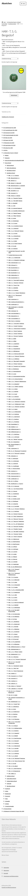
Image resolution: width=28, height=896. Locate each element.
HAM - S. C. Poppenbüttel (14, 348)
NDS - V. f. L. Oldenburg (13, 629)
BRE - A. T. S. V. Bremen (13, 175)
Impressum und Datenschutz (11, 876)
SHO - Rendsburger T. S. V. (14, 701)
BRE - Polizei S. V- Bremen (14, 195)
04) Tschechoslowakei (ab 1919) (10, 135)
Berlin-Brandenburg (11, 168)
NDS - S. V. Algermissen (13, 539)
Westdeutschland (11, 786)
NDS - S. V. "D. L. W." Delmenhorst (16, 524)
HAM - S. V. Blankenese (13, 369)
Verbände (9, 783)
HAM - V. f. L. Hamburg (13, 419)
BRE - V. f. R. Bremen (13, 248)
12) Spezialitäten (7, 808)
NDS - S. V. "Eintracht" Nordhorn (15, 526)
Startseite (6, 867)
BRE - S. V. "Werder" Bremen (14, 213)
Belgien (7, 155)
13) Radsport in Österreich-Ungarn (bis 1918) (13, 811)
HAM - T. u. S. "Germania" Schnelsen (16, 401)
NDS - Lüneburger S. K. (13, 478)
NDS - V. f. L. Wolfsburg (13, 636)
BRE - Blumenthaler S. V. (13, 178)
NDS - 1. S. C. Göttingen (13, 437)
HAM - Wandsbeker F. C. (13, 424)
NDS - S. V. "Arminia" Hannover (15, 514)
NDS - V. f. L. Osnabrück (13, 631)
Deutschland (4, 24)
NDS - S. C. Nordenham (13, 493)
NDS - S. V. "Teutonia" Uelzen (15, 534)
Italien (6, 791)
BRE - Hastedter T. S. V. (13, 190)
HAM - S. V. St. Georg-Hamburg (15, 379)
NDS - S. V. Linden (12, 554)
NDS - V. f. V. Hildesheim (13, 644)
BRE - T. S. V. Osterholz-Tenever (15, 226)
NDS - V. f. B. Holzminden (14, 614)
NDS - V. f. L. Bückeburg (13, 621)
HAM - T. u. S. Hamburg (13, 414)
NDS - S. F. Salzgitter (13, 503)
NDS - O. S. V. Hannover (13, 486)
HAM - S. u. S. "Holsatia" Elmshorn (16, 356)
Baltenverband (10, 165)
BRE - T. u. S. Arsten (12, 233)
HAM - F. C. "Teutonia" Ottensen (15, 282)
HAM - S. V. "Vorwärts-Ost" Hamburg (16, 366)
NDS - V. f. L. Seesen (12, 634)
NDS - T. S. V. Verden (13, 587)
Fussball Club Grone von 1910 (15, 255)
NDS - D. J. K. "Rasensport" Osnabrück (17, 451)
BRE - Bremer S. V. (12, 180)
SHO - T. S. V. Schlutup (13, 743)
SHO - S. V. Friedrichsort (13, 711)
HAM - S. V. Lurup (12, 374)
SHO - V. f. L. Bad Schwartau (14, 768)
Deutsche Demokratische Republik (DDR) (14, 160)
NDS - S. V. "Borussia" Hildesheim (16, 521)
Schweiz (7, 803)
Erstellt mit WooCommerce (9, 887)
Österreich (7, 796)
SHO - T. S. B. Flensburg (13, 719)
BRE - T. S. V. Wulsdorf (13, 228)
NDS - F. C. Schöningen (13, 461)
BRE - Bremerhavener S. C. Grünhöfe (16, 185)
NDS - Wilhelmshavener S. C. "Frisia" (16, 646)
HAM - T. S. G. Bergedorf (13, 384)
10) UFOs (5, 150)
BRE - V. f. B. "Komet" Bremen (15, 243)
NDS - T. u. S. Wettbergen (14, 607)
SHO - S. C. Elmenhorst (13, 706)
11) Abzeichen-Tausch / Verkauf (14, 22)
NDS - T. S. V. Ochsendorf (14, 585)
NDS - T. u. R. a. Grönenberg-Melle (16, 590)
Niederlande (8, 793)
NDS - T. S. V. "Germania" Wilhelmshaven (14, 574)
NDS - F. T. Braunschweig (14, 468)
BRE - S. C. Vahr (11, 205)
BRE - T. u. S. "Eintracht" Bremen (15, 231)
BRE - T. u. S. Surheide (13, 238)
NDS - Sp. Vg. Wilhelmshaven (15, 566)
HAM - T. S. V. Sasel (12, 394)
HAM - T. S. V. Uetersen (13, 396)
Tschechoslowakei (9, 806)
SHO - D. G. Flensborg (13, 656)
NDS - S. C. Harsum (12, 491)
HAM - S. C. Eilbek (12, 341)
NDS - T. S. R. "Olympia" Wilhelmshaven (13, 570)
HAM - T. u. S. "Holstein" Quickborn (16, 406)
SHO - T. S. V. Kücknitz (13, 730)
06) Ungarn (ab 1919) (8, 140)
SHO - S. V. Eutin (12, 709)
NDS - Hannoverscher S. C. (14, 473)
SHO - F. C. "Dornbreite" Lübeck (15, 666)
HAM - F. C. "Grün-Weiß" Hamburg (16, 280)
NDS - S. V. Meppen (12, 556)
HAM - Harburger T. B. (13, 311)
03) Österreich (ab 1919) (8, 132)
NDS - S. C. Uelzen (12, 496)
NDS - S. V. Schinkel (12, 561)
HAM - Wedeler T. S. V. (13, 426)
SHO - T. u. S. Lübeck (13, 756)
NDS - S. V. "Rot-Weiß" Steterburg (16, 531)
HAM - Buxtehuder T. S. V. (14, 272)
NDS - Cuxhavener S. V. (13, 448)
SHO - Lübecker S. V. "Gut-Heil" (15, 688)
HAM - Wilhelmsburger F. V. (14, 429)
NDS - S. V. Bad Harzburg (14, 541)
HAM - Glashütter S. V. (13, 299)
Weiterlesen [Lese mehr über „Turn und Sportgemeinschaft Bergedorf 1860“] (14, 95)
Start (4, 22)
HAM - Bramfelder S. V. (13, 270)
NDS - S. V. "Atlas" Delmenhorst (15, 516)
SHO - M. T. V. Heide (12, 695)
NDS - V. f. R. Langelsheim (14, 641)
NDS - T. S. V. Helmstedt (13, 579)
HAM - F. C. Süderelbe (13, 287)
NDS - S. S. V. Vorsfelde (13, 506)
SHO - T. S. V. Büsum (13, 725)
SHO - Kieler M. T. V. (12, 683)
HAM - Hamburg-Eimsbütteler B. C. (16, 302)
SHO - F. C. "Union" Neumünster (15, 671)
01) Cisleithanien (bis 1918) (9, 127)
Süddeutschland (10, 776)
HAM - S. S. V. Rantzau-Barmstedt (16, 353)
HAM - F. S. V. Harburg (13, 290)
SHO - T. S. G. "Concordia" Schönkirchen (14, 722)
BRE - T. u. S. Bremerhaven (14, 236)
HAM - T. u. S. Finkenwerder (14, 411)
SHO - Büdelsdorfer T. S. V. (14, 654)
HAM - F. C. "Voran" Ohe (13, 285)
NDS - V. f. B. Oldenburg (13, 616)
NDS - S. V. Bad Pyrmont (13, 544)
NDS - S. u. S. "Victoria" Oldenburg (16, 508)
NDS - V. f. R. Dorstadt (13, 639)
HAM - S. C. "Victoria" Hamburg (15, 336)
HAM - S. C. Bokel (12, 338)
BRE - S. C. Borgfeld (12, 203)
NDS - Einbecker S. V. (13, 456)
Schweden (7, 801)
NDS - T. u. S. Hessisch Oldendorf (16, 602)
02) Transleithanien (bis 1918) (10, 130)
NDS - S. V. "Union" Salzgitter (15, 536)
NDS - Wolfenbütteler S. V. (14, 649)
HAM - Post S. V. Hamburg (14, 321)
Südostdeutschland (11, 778)
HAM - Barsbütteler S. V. (13, 267)
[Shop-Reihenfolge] (10, 58)
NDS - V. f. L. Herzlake (13, 626)
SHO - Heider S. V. (12, 673)
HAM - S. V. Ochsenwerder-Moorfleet (16, 376)
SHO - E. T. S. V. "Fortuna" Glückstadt (17, 659)
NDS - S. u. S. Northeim (13, 511)
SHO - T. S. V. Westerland (14, 746)
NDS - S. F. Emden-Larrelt (14, 498)
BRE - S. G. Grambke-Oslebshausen (16, 210)
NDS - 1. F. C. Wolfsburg (13, 434)
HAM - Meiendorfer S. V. (13, 316)
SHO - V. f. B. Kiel (12, 763)
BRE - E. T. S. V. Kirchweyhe (14, 188)
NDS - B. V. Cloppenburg (13, 442)
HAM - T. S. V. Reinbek (13, 391)
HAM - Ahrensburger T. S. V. (14, 262)
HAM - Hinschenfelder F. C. (14, 313)
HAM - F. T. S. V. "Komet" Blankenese (16, 293)
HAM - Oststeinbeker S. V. (14, 318)
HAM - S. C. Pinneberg (13, 346)
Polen (6, 798)
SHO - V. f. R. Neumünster (14, 771)
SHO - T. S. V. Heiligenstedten (15, 728)
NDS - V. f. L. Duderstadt (14, 624)
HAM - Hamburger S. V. (13, 304)
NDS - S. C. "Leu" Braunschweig (15, 488)
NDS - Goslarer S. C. (12, 471)
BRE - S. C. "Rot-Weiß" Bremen (15, 200)
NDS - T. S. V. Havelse (13, 577)
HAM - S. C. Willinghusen (14, 351)
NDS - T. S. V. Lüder (12, 582)
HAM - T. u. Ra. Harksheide (14, 399)
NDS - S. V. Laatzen (12, 551)
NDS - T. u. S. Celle (12, 595)
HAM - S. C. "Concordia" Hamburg (16, 323)
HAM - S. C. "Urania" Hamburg (15, 333)
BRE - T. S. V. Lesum (12, 223)
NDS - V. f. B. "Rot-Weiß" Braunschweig (14, 610)
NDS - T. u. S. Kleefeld (13, 605)
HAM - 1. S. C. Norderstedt (14, 257)
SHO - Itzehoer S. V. (12, 681)
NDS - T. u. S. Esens (12, 597)
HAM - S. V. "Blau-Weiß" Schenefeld (16, 361)
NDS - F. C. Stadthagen (13, 466)
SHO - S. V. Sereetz (12, 716)
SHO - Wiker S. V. (12, 773)
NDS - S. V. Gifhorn (12, 546)
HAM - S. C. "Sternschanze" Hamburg (17, 328)
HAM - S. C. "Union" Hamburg (15, 331)
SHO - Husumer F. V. (12, 678)
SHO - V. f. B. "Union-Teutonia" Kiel (16, 761)
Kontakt (6, 873)
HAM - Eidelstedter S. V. (13, 275)
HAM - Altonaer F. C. (12, 265)
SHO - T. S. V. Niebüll (13, 735)
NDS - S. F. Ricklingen (13, 501)
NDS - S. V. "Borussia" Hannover (15, 519)
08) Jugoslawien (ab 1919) (9, 145)
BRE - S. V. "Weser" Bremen (14, 215)
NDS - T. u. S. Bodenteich (14, 592)
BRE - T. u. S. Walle (12, 241)
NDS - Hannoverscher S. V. (14, 476)
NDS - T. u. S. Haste (12, 600)
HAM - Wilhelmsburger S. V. (14, 431)
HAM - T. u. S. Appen (12, 409)
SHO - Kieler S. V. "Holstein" (14, 686)
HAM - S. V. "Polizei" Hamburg (15, 363)
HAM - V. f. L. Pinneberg (13, 421)
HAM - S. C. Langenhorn (13, 343)
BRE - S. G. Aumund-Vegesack (15, 208)
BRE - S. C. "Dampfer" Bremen (15, 198)
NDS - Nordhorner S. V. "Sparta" (15, 483)
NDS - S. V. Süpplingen (13, 564)
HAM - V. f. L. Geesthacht (14, 416)
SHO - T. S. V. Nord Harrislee (14, 738)
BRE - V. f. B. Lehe (12, 246)
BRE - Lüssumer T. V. (13, 193)
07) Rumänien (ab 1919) (8, 142)
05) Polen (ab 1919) (7, 137)
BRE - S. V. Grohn (12, 218)
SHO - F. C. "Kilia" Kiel (13, 668)
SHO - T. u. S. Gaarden (13, 748)
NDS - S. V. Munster (12, 559)
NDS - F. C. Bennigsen (13, 458)
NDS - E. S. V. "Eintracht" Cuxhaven (16, 453)
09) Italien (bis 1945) (8, 148)
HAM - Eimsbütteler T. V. (13, 277)
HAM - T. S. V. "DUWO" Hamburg (15, 386)
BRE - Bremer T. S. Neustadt (14, 183)
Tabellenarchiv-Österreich (8, 117)
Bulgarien (7, 158)
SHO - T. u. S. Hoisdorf (13, 751)
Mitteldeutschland (11, 170)
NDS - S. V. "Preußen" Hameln (15, 529)
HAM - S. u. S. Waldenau (13, 358)
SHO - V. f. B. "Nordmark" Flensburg (16, 758)
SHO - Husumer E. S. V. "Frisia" (15, 676)
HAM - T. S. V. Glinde (12, 389)
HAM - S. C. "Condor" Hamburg (15, 326)
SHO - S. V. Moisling (12, 714)
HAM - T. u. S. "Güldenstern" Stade (16, 404)
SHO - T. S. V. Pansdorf (13, 741)
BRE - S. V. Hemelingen (13, 221)
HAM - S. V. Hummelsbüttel (14, 371)
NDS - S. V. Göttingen (13, 549)
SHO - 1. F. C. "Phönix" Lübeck (15, 651)
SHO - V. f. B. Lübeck (13, 766)
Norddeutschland (12, 24)
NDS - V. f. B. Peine (12, 619)
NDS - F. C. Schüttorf (13, 463)
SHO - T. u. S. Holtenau (13, 753)
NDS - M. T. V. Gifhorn (13, 481)
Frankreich (7, 788)
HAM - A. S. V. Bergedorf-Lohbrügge (16, 260)
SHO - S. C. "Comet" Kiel (14, 704)
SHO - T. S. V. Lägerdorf (13, 733)
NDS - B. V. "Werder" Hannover (15, 439)
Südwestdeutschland (12, 781)
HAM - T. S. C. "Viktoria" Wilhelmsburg (17, 381)
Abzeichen (7, 3)
